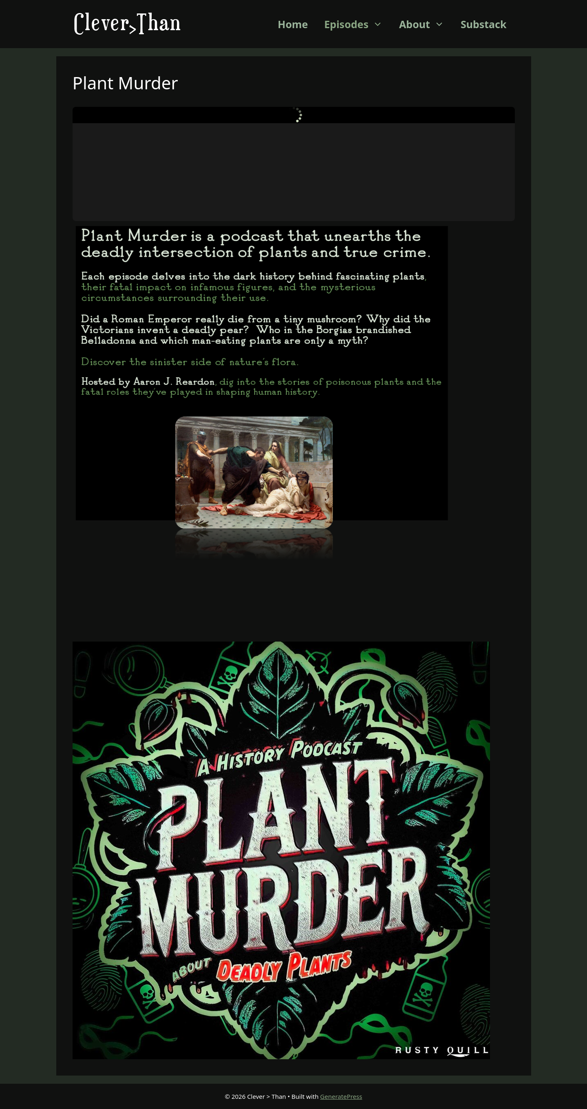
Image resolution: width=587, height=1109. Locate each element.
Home (293, 24)
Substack (484, 24)
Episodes (357, 24)
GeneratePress (341, 1096)
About (425, 24)
